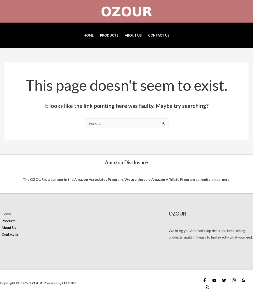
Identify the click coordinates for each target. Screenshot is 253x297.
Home (89, 35)
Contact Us (158, 35)
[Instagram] (234, 280)
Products (109, 35)
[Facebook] (205, 280)
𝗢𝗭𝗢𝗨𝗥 (126, 11)
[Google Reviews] (243, 280)
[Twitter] (224, 280)
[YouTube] (214, 280)
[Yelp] (207, 287)
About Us (133, 35)
